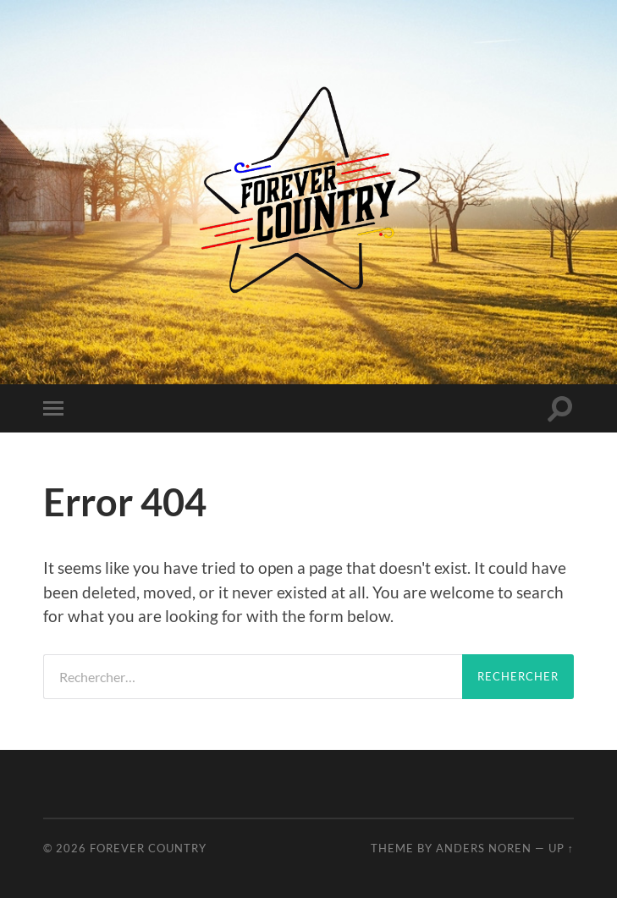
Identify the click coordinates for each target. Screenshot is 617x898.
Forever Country (148, 848)
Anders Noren (484, 848)
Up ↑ (561, 848)
